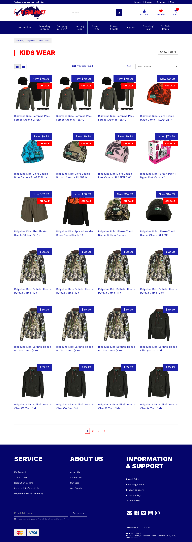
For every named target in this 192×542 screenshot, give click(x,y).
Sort (129, 66)
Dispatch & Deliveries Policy (28, 493)
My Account (20, 472)
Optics (130, 27)
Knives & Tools (113, 27)
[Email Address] (41, 513)
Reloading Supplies (44, 27)
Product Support (134, 490)
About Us (75, 472)
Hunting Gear (79, 27)
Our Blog (74, 483)
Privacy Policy (133, 495)
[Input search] (93, 12)
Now (40, 78)
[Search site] (119, 12)
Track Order (20, 477)
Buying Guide (132, 479)
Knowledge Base (135, 484)
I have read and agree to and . (41, 519)
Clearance (162, 2)
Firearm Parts (96, 27)
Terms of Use (133, 500)
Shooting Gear (148, 27)
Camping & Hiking (61, 27)
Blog (172, 2)
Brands (138, 2)
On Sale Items (165, 27)
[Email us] (129, 512)
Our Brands (76, 488)
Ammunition (24, 27)
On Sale (149, 2)
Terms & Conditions (45, 519)
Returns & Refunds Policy (27, 488)
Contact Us (76, 477)
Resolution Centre (23, 483)
